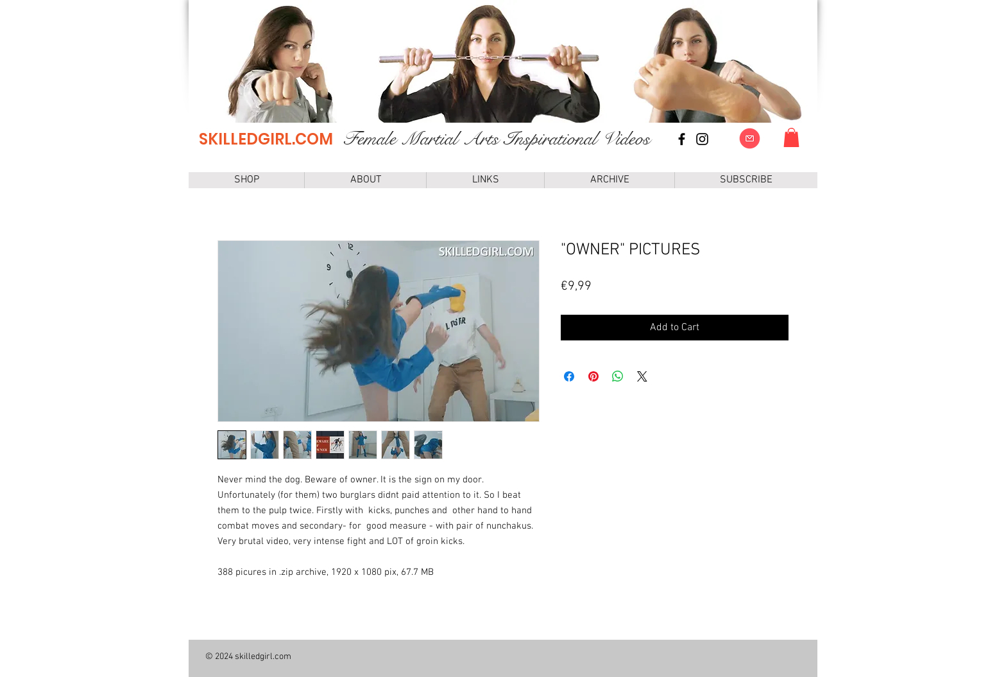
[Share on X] (642, 376)
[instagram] (702, 139)
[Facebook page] (682, 139)
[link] (791, 137)
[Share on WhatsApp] (618, 376)
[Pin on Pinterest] (593, 376)
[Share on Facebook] (569, 376)
